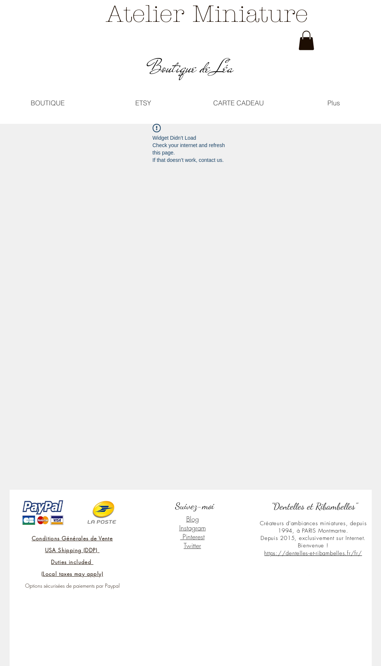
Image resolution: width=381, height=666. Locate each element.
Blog (192, 518)
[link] (306, 40)
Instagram (192, 527)
